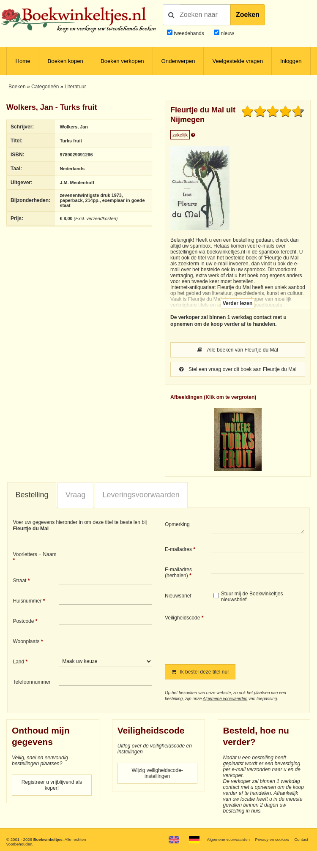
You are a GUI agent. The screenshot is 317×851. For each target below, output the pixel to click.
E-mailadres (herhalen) (178, 572)
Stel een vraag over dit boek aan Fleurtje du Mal (238, 369)
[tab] (31, 495)
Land (18, 662)
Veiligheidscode (182, 618)
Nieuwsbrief (178, 596)
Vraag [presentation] (75, 495)
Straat (19, 581)
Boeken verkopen (122, 61)
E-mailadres (178, 549)
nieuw (226, 33)
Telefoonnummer (31, 682)
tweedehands (189, 33)
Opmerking (177, 524)
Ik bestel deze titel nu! (200, 672)
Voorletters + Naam (34, 554)
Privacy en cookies (272, 839)
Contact (301, 839)
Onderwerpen (178, 61)
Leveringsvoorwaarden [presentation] (141, 495)
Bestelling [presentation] (31, 495)
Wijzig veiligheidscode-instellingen (157, 773)
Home (22, 61)
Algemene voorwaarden (225, 698)
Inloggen (291, 61)
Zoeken (248, 14)
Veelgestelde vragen (237, 61)
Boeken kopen (65, 61)
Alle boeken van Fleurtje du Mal (237, 350)
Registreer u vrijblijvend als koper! (52, 785)
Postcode (23, 621)
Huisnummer (27, 601)
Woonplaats (26, 641)
